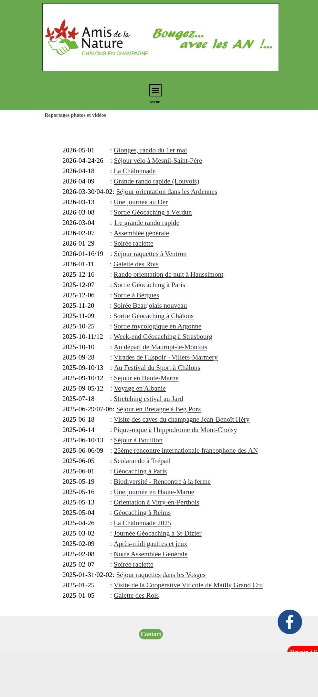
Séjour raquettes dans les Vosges (160, 575)
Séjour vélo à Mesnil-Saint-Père (158, 160)
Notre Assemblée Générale (151, 554)
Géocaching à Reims (142, 512)
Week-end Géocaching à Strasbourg (163, 336)
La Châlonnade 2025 (142, 523)
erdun (153, 212)
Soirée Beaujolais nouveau (150, 305)
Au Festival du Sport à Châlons (157, 367)
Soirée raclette (134, 243)
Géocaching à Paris (140, 471)
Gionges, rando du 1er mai (150, 150)
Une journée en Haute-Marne (154, 492)
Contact (151, 634)
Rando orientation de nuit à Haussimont (168, 274)
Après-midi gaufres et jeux (150, 544)
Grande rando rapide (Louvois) (156, 181)
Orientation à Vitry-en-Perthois (156, 502)
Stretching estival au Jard (148, 399)
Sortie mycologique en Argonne (158, 326)
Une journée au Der (141, 202)
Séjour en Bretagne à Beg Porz (158, 409)
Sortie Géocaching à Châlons (153, 316)
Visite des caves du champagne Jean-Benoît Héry (181, 419)
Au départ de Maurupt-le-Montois (160, 347)
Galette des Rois (136, 264)
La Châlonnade (135, 171)
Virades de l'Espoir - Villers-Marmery (166, 357)
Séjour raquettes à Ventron (150, 254)
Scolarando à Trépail (142, 461)
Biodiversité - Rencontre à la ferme (162, 481)
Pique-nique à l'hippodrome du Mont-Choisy (175, 430)
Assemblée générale (141, 233)
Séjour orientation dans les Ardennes (166, 191)
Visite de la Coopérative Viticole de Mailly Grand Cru (188, 585)
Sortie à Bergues (136, 295)
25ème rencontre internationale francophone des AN (186, 450)
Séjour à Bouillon (138, 440)
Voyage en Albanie (140, 388)
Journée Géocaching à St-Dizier (158, 533)
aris (149, 285)
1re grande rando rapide (146, 223)
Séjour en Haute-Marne (146, 378)
